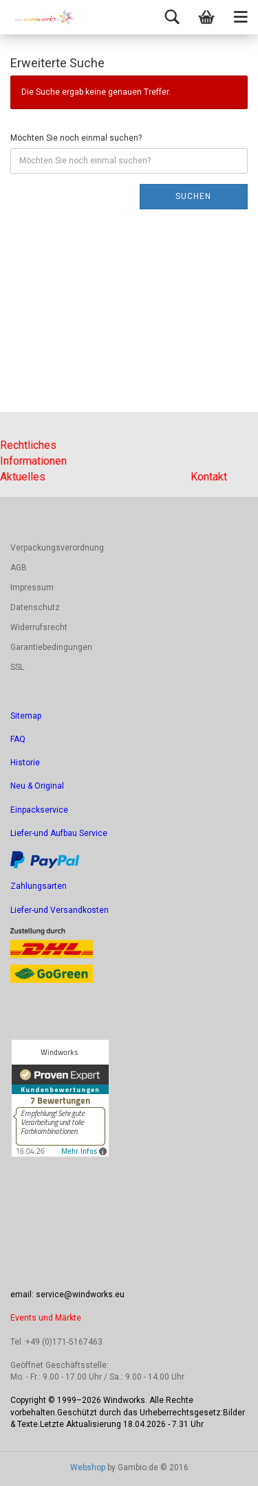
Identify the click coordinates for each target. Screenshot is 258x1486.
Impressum (32, 587)
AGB (18, 567)
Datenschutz (35, 607)
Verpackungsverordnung (57, 548)
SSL (17, 667)
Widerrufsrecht (38, 627)
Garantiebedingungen (51, 647)
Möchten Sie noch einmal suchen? (76, 138)
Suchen (193, 196)
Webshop (87, 1467)
